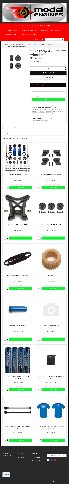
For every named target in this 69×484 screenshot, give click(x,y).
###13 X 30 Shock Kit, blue (18, 174)
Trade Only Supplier (11, 30)
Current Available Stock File (29, 34)
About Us (16, 25)
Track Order (6, 459)
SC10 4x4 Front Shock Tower (17, 225)
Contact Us (25, 25)
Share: (35, 61)
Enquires (35, 25)
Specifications (18, 127)
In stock (20, 187)
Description (7, 127)
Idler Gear (51, 275)
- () (37, 39)
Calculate (48, 100)
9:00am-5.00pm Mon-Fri (28, 30)
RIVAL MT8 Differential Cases (51, 225)
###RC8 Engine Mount (51, 326)
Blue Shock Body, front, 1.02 (18, 326)
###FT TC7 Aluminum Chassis (17, 275)
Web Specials (54, 30)
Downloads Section (11, 34)
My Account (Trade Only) (6, 454)
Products (8, 25)
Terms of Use (36, 453)
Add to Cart (48, 73)
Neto (54, 481)
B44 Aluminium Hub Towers (51, 174)
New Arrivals (43, 30)
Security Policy (37, 461)
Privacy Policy (36, 457)
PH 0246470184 (45, 25)
